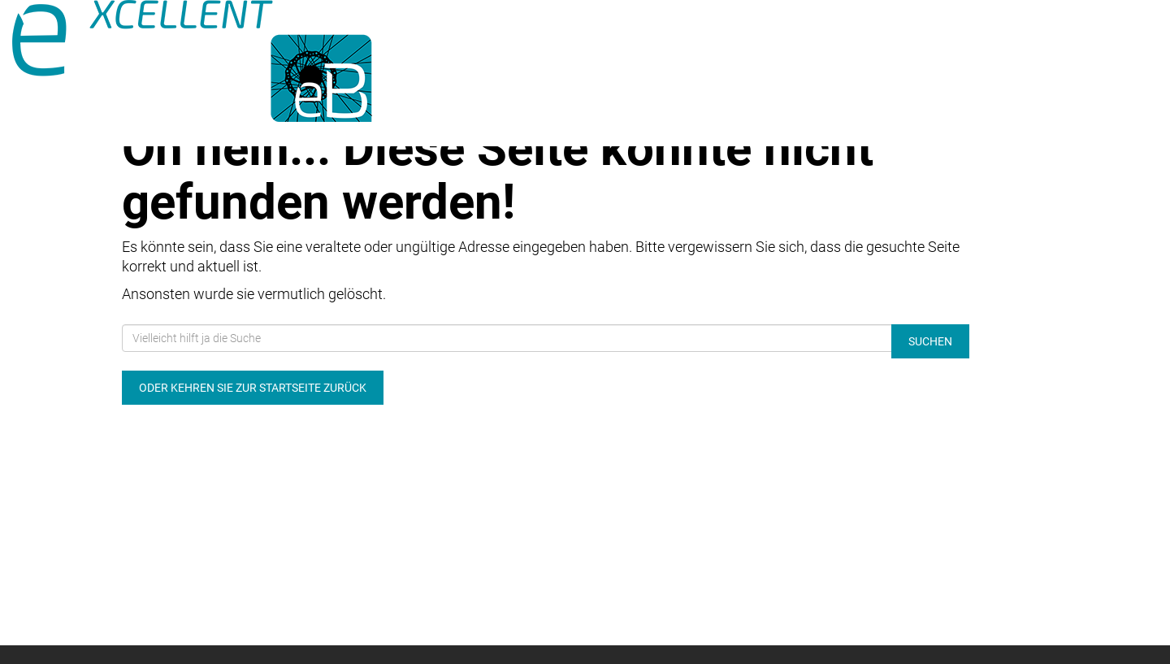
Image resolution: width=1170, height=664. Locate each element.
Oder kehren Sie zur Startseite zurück (252, 387)
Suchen (930, 341)
